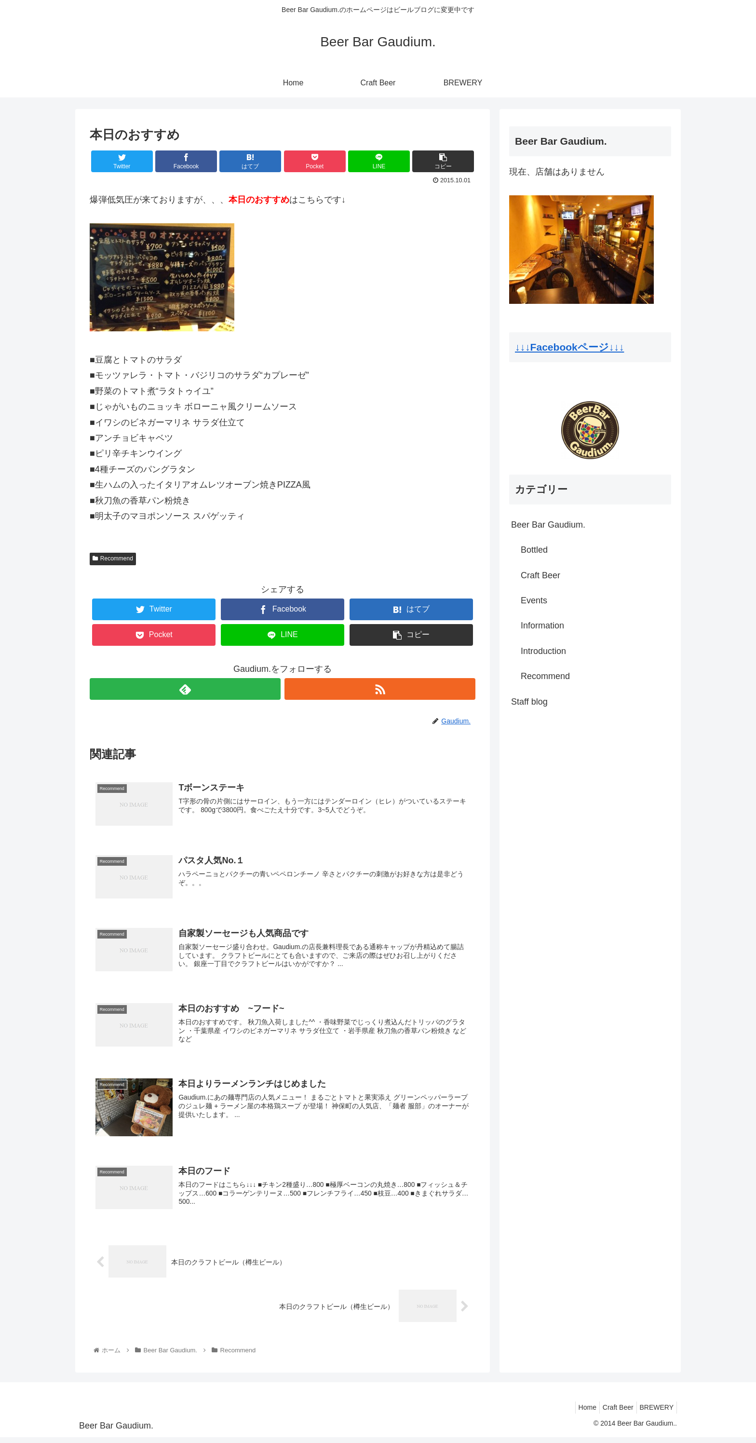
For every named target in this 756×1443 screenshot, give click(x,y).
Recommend (113, 558)
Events (534, 600)
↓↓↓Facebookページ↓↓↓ (569, 347)
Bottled (534, 550)
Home (577, 1412)
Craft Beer (540, 575)
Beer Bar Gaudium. (548, 525)
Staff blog (529, 702)
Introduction (543, 651)
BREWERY (654, 1412)
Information (542, 625)
